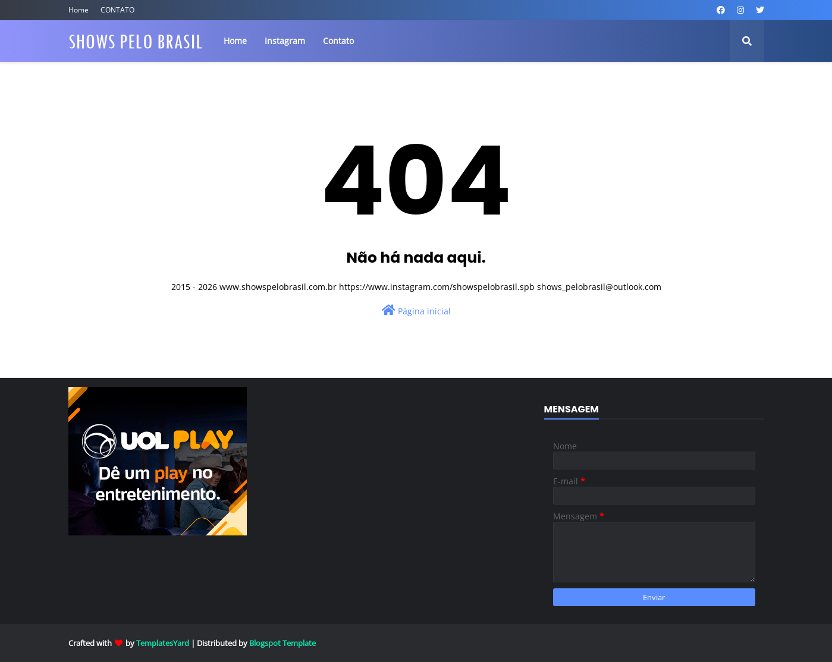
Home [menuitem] (235, 40)
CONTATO (117, 10)
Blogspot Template (282, 643)
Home (78, 10)
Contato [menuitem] (338, 40)
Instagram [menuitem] (285, 40)
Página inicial (416, 310)
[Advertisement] (416, 485)
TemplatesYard (162, 643)
